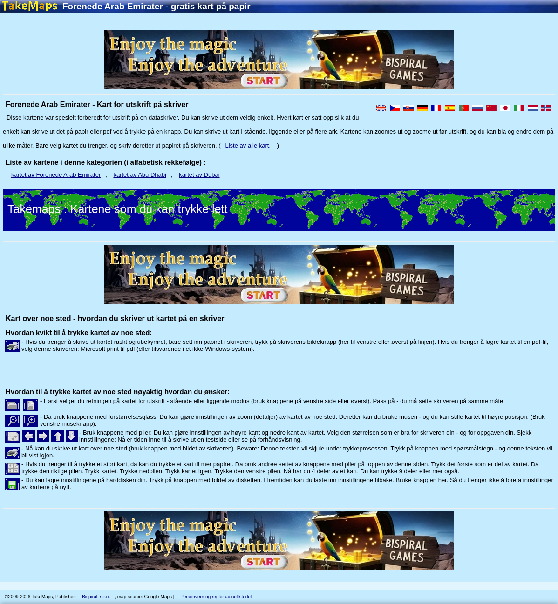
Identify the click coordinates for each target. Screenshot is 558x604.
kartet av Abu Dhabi (139, 174)
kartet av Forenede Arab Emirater (56, 174)
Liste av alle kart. (248, 145)
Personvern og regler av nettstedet (216, 596)
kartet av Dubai (199, 174)
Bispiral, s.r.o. (96, 596)
